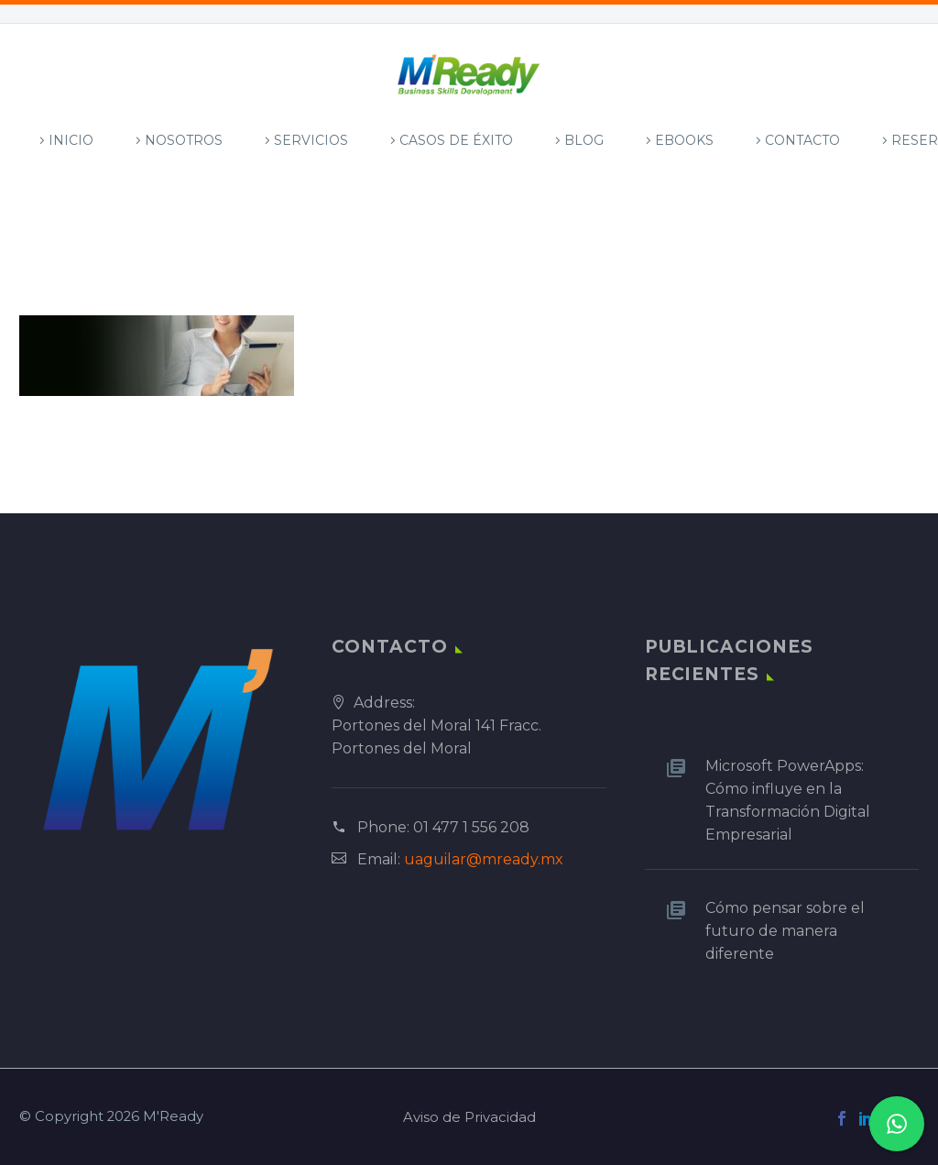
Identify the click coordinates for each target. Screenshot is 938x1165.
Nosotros (184, 140)
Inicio (71, 140)
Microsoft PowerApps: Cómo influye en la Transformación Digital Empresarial (787, 800)
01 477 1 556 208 (471, 827)
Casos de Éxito (456, 140)
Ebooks (684, 140)
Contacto (802, 140)
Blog (584, 140)
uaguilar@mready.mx (483, 859)
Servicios (311, 140)
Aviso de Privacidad (469, 1118)
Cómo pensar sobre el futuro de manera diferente (785, 930)
